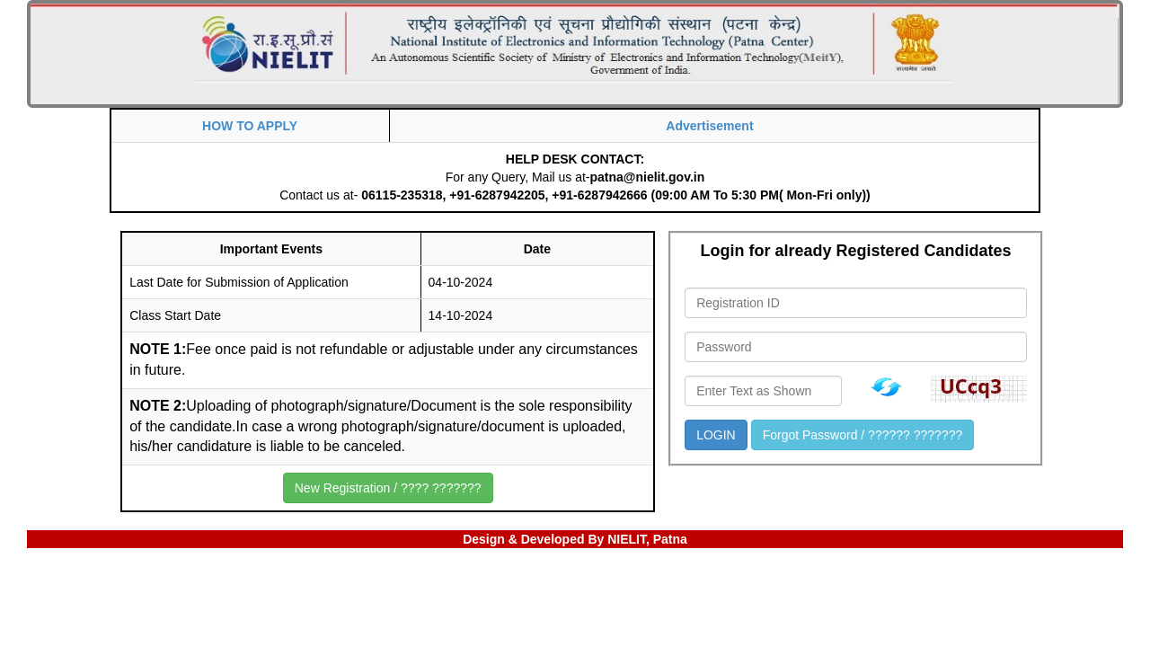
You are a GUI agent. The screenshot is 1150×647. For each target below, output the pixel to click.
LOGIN (716, 435)
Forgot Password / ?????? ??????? (863, 435)
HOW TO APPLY (249, 126)
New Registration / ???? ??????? (388, 488)
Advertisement (709, 126)
